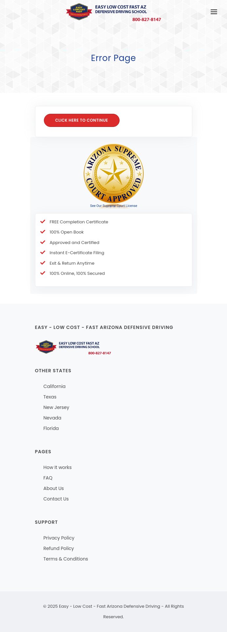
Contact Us (56, 499)
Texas (50, 397)
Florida (51, 428)
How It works (58, 467)
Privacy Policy (59, 538)
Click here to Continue (81, 120)
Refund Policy (59, 548)
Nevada (53, 418)
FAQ (48, 478)
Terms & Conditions (66, 559)
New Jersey (56, 407)
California (55, 386)
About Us (54, 488)
